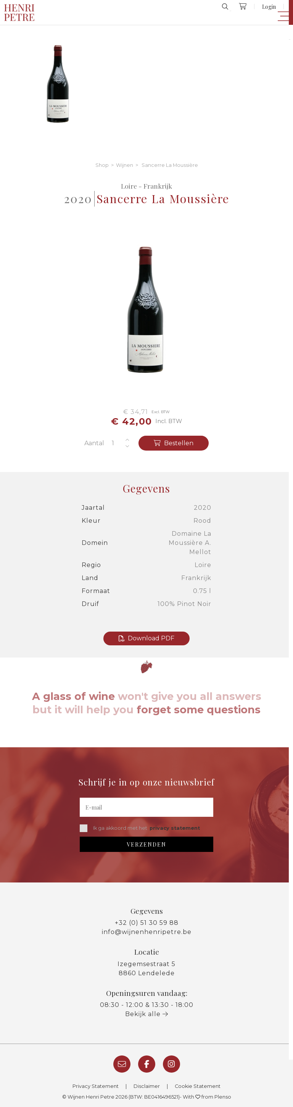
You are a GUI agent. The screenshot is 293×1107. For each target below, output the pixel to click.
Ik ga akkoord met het (140, 828)
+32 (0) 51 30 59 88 (147, 922)
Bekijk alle (146, 1014)
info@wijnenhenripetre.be (147, 932)
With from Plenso (207, 1097)
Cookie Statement (198, 1086)
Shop (102, 165)
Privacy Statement (95, 1086)
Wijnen (124, 165)
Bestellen (173, 443)
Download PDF (146, 638)
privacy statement (175, 828)
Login (269, 6)
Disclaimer (147, 1086)
